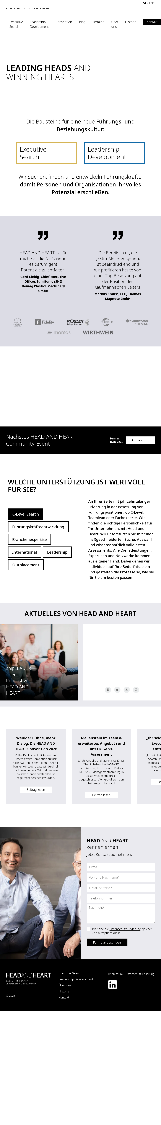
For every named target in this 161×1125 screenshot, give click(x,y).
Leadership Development (39, 24)
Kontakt (152, 22)
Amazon (127, 690)
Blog (82, 22)
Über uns (114, 24)
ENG (152, 3)
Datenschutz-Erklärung (125, 929)
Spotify (108, 690)
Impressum (115, 974)
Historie (130, 22)
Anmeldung (140, 440)
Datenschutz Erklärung (140, 974)
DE (144, 3)
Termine (98, 22)
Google (136, 690)
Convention (64, 22)
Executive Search (16, 24)
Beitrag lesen (36, 789)
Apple (117, 690)
